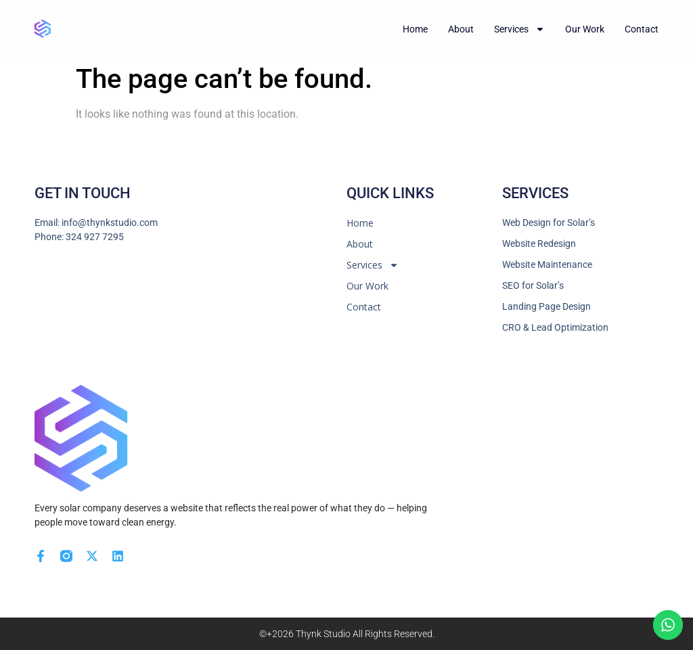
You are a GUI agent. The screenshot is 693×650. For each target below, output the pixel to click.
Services (519, 29)
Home (415, 29)
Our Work (584, 29)
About (461, 29)
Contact (641, 29)
